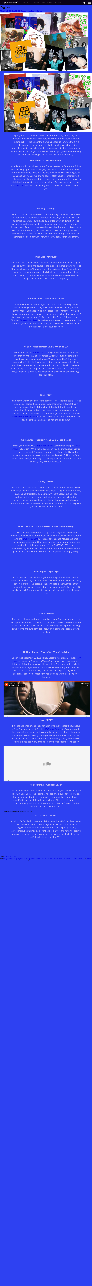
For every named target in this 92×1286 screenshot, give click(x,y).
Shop (43, 2)
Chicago (38, 858)
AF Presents (25, 2)
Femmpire (50, 2)
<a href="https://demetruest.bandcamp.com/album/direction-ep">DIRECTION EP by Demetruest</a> (46, 198)
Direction (18, 185)
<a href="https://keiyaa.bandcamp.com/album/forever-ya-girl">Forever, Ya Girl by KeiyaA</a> (46, 384)
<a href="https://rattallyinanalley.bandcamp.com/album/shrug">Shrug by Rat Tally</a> (46, 246)
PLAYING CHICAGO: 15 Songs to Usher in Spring (21, 11)
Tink (30, 860)
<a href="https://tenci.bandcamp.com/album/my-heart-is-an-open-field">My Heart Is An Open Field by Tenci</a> (46, 429)
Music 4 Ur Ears (30, 539)
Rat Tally (3, 860)
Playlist (88, 858)
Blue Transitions (45, 445)
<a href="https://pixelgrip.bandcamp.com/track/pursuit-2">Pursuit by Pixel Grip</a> (46, 288)
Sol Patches (20, 860)
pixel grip (82, 858)
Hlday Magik (54, 858)
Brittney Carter (25, 858)
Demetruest (46, 858)
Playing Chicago (11, 856)
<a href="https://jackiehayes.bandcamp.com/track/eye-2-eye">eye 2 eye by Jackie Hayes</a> (46, 603)
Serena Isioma (11, 860)
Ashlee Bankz (7, 858)
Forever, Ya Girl (40, 352)
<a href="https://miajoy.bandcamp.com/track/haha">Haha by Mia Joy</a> (46, 516)
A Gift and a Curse (52, 729)
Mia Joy (76, 858)
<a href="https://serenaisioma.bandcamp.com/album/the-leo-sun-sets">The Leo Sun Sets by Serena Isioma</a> (46, 336)
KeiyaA (70, 858)
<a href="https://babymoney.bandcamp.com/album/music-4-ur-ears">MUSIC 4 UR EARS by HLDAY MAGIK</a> (46, 561)
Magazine (58, 2)
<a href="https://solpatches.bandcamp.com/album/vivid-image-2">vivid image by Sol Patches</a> (46, 471)
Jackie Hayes (63, 858)
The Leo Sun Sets (28, 320)
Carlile (33, 858)
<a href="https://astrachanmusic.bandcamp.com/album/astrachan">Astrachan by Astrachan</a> (46, 846)
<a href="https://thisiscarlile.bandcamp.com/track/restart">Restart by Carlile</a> (46, 641)
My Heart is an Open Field (24, 416)
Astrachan (16, 858)
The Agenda (35, 2)
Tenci (26, 860)
